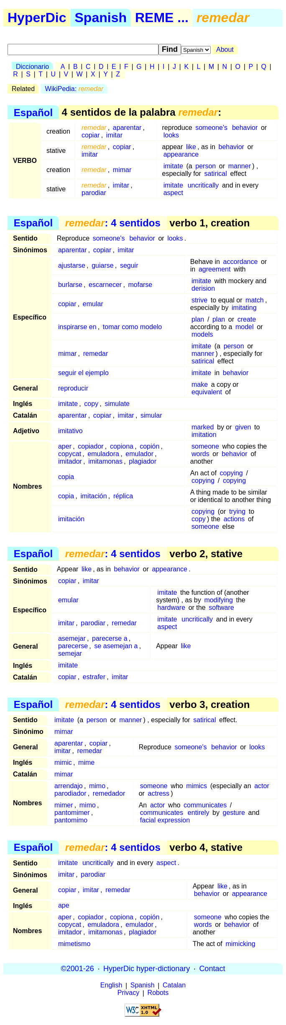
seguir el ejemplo (83, 372)
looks (171, 135)
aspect (173, 192)
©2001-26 (77, 968)
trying (237, 511)
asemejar (72, 638)
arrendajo (68, 785)
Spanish (101, 17)
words (200, 453)
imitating (244, 307)
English (111, 985)
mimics (196, 785)
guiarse (102, 265)
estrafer (94, 676)
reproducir (73, 388)
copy (91, 403)
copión (149, 446)
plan (198, 319)
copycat (69, 453)
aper (65, 446)
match (254, 300)
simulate (117, 403)
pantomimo (70, 820)
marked (203, 427)
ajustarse (71, 265)
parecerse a (110, 638)
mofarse (140, 284)
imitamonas (105, 461)
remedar (95, 353)
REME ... (162, 17)
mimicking (240, 943)
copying (231, 473)
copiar (91, 135)
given (243, 427)
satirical (215, 173)
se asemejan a (116, 646)
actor (261, 785)
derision (203, 288)
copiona (121, 446)
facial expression (165, 820)
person (205, 166)
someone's (211, 127)
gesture (234, 812)
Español (33, 112)
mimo (97, 785)
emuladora (103, 453)
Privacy (128, 993)
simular (151, 415)
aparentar (127, 127)
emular (93, 303)
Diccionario (32, 66)
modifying (218, 600)
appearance (181, 154)
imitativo (70, 430)
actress (159, 793)
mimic (63, 762)
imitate (173, 166)
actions (234, 519)
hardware (171, 607)
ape (63, 905)
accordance (240, 261)
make (200, 384)
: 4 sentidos (113, 222)
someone (205, 446)
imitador (70, 461)
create (246, 319)
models (202, 334)
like (191, 146)
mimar (122, 169)
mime (86, 762)
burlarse (70, 284)
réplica (123, 496)
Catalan (174, 985)
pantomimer (71, 812)
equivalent (207, 392)
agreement (215, 269)
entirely (198, 812)
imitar (114, 135)
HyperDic (37, 17)
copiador (90, 446)
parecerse (73, 646)
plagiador (142, 461)
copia (66, 476)
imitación (93, 496)
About (225, 49)
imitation (204, 434)
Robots (158, 993)
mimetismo (74, 943)
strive (199, 300)
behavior (245, 127)
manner (239, 166)
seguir (129, 265)
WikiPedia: (74, 88)
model (244, 326)
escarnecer (105, 284)
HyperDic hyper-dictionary (146, 968)
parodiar (94, 192)
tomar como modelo (132, 326)
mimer (63, 805)
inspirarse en (77, 326)
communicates (205, 805)
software (221, 607)
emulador (139, 453)
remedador (109, 793)
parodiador (70, 793)
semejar (70, 653)
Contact (212, 968)
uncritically (203, 185)
